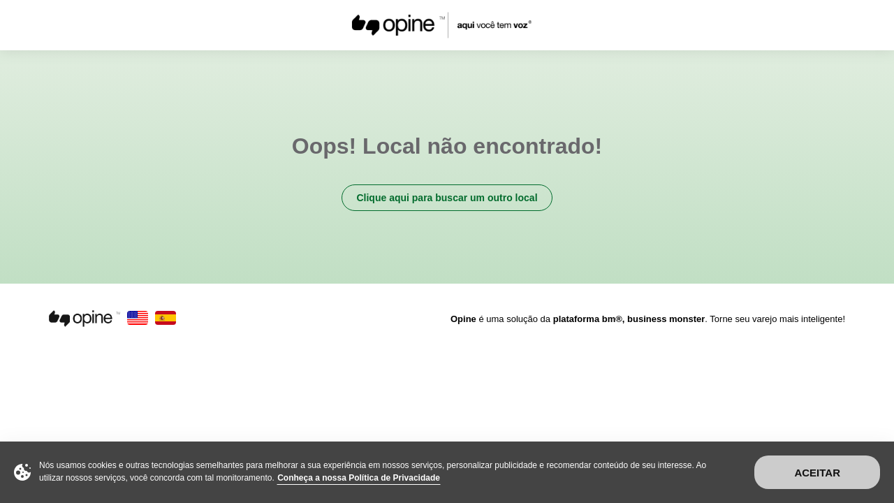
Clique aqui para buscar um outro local (446, 197)
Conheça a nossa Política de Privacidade (358, 478)
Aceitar (817, 473)
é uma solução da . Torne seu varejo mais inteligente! (647, 319)
